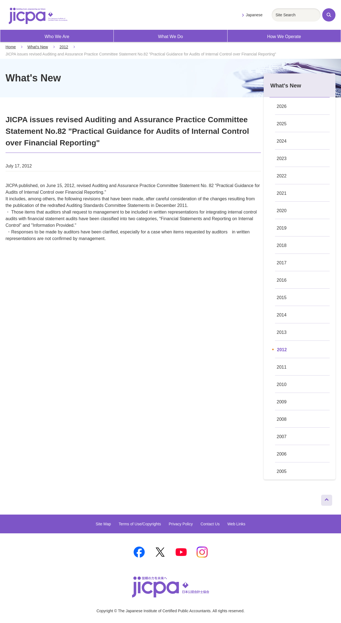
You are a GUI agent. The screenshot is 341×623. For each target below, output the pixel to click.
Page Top (324, 498)
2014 (282, 315)
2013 (282, 332)
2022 (282, 176)
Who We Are (56, 36)
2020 (282, 210)
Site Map (103, 524)
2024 (282, 141)
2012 (64, 47)
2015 (282, 297)
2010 (282, 384)
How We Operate (284, 36)
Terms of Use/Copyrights (140, 524)
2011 (282, 367)
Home (11, 47)
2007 (282, 436)
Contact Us (210, 524)
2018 (282, 245)
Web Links (236, 524)
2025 (282, 123)
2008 (282, 419)
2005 (282, 471)
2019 (282, 228)
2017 (282, 262)
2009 (282, 402)
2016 (282, 280)
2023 (282, 158)
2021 (282, 193)
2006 (282, 454)
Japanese (254, 15)
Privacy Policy (181, 524)
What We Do (170, 36)
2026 (282, 106)
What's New (37, 47)
